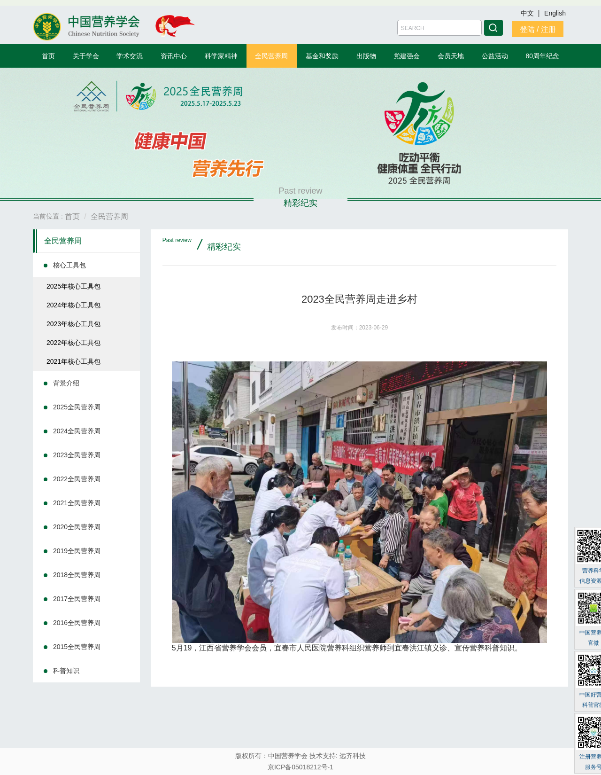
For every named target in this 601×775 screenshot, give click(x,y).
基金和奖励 (322, 56)
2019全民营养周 (76, 551)
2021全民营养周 (76, 503)
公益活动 (495, 56)
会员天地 (451, 56)
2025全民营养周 (76, 407)
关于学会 (86, 56)
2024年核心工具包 (73, 305)
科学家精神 (221, 56)
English (555, 13)
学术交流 (129, 56)
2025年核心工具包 (73, 286)
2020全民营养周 (76, 527)
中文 (528, 13)
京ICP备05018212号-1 (300, 767)
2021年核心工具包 (73, 361)
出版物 (366, 56)
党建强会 (406, 56)
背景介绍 (66, 383)
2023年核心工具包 (73, 324)
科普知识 (66, 670)
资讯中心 (174, 56)
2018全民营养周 (76, 575)
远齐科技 (352, 755)
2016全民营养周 (76, 622)
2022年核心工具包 (73, 342)
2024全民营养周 (76, 431)
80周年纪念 (543, 56)
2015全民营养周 (76, 646)
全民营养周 (271, 56)
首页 (48, 56)
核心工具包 (69, 265)
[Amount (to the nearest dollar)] (439, 28)
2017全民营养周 (76, 599)
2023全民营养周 (76, 455)
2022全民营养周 (76, 479)
